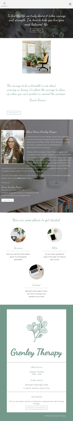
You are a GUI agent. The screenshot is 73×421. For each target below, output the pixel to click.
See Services (14, 112)
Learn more (36, 30)
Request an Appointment (37, 408)
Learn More (7, 200)
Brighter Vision (60, 416)
